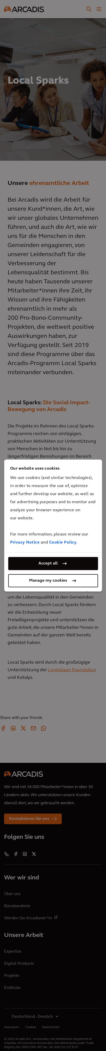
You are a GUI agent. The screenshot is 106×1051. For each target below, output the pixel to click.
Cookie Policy (63, 543)
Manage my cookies (48, 581)
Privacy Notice (24, 543)
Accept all (48, 563)
